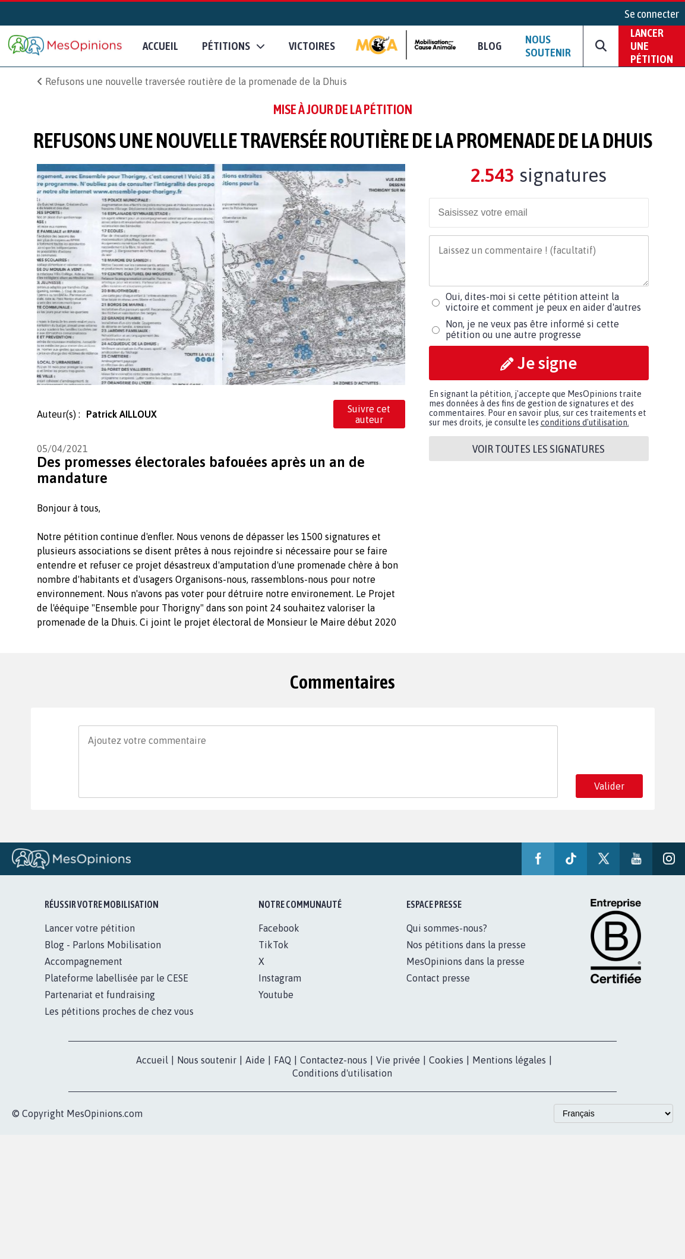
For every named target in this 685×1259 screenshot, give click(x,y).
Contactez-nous (333, 1060)
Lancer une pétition (651, 45)
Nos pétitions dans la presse (466, 944)
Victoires (312, 45)
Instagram (279, 978)
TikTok (273, 944)
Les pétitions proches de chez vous (119, 1011)
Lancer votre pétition (90, 928)
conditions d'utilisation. (585, 422)
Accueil (160, 45)
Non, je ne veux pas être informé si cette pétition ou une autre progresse (532, 329)
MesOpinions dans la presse (465, 961)
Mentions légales (509, 1060)
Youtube (275, 994)
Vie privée (398, 1060)
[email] (539, 212)
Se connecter (651, 13)
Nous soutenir (548, 46)
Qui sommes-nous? (446, 928)
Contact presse (438, 978)
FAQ (282, 1060)
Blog (489, 45)
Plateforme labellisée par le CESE (116, 978)
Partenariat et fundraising (100, 994)
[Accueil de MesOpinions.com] (65, 46)
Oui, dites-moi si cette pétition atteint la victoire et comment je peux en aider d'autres (543, 302)
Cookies (446, 1060)
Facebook (278, 928)
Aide (255, 1060)
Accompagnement (83, 961)
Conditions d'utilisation (342, 1073)
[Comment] (539, 260)
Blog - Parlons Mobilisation (103, 944)
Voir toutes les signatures (538, 448)
